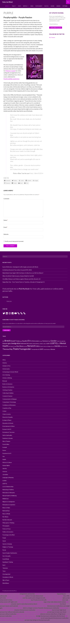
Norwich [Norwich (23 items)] (31, 346)
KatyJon (5, 297)
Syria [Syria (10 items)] (61, 346)
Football (5, 447)
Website (6, 234)
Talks (13, 6)
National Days (6, 510)
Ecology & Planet (7, 420)
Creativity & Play (7, 408)
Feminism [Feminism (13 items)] (45, 341)
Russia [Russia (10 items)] (52, 346)
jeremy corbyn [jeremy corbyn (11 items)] (39, 343)
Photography (38, 6)
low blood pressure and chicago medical (35, 612)
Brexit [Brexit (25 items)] (7, 340)
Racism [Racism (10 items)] (45, 346)
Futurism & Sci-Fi (7, 453)
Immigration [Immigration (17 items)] (15, 343)
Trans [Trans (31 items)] (16, 348)
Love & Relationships (8, 486)
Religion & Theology (8, 547)
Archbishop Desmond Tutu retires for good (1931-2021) (17, 270)
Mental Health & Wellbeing (10, 495)
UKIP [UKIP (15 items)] (41, 349)
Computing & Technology (9, 402)
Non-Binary (5, 516)
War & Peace (6, 580)
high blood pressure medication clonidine (28, 614)
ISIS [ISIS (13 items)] (27, 343)
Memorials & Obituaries (9, 492)
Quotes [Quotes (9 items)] (41, 346)
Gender (52, 6)
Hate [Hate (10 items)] (58, 341)
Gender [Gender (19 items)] (54, 341)
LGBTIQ (5, 483)
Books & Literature (7, 384)
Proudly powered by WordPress (10, 590)
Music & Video (6, 507)
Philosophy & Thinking (8, 522)
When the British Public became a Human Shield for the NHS (18, 276)
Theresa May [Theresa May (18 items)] (8, 349)
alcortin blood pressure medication (13, 608)
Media (31, 6)
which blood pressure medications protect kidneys (32, 606)
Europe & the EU (7, 429)
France (4, 450)
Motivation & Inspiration (9, 504)
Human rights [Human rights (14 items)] (7, 343)
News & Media (6, 513)
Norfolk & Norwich (7, 519)
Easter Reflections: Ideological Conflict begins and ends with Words (20, 267)
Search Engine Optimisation (10, 553)
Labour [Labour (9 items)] (44, 343)
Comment (6, 198)
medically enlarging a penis (54, 600)
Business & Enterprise (8, 387)
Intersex (5, 471)
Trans (4, 571)
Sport (4, 565)
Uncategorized (6, 574)
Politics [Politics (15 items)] (37, 346)
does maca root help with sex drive (53, 596)
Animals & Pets (6, 366)
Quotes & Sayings (7, 544)
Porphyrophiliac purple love (11, 79)
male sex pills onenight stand (14, 598)
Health (4, 459)
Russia (4, 550)
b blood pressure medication (43, 610)
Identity (5, 468)
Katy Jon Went (8, 2)
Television (5, 568)
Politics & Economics (8, 532)
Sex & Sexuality (7, 556)
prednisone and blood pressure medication (12, 620)
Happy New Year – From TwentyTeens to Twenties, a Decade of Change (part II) (23, 282)
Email (6, 227)
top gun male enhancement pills (16, 596)
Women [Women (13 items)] (53, 349)
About (7, 6)
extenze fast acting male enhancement (46, 594)
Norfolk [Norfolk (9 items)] (25, 346)
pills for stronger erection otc (53, 598)
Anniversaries (6, 369)
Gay (4, 456)
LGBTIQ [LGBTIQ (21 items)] (53, 343)
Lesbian (5, 480)
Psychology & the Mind (9, 535)
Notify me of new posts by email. (14, 241)
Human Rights (6, 465)
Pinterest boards (10, 71)
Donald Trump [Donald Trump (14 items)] (15, 341)
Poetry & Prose (7, 529)
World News (6, 583)
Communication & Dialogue (10, 399)
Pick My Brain (24, 289)
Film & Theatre (6, 441)
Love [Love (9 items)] (59, 343)
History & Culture (7, 462)
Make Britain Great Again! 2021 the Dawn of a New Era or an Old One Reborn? (23, 273)
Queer (4, 541)
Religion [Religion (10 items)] (49, 346)
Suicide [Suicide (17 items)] (57, 346)
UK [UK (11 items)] (38, 349)
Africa (4, 360)
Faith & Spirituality (7, 435)
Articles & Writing (7, 378)
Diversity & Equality (8, 417)
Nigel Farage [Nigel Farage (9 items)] (13, 346)
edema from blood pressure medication (48, 604)
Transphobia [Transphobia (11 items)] (34, 349)
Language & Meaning (8, 477)
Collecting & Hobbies (8, 393)
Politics (46, 6)
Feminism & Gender (8, 438)
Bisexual (5, 381)
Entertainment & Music (9, 426)
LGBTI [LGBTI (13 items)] (48, 343)
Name (6, 220)
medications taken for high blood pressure (24, 616)
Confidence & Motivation (9, 405)
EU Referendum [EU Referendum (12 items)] (34, 341)
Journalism (5, 474)
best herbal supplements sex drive (9, 594)
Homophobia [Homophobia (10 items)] (62, 341)
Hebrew (58, 6)
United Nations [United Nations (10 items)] (46, 349)
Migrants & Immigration (9, 501)
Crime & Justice (7, 414)
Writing (25, 6)
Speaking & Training (8, 562)
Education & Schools (8, 423)
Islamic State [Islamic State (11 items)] (32, 343)
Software (64, 6)
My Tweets (52, 37)
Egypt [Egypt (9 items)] (21, 341)
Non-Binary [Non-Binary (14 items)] (20, 346)
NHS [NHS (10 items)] (10, 346)
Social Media (6, 559)
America (5, 363)
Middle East (6, 498)
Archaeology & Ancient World (10, 372)
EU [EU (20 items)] (29, 341)
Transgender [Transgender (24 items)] (25, 349)
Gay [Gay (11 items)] (49, 341)
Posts (19, 6)
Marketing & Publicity (8, 489)
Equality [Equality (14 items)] (24, 341)
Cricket (4, 411)
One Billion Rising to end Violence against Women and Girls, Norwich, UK (21, 279)
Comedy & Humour (7, 396)
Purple (4, 538)
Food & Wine (6, 444)
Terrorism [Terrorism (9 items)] (65, 346)
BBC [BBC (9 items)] (3, 341)
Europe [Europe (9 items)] (40, 341)
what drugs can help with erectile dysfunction (30, 602)
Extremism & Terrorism (8, 432)
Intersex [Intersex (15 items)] (23, 343)
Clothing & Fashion (7, 390)
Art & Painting (6, 375)
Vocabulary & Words (8, 577)
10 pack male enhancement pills (22, 600)
